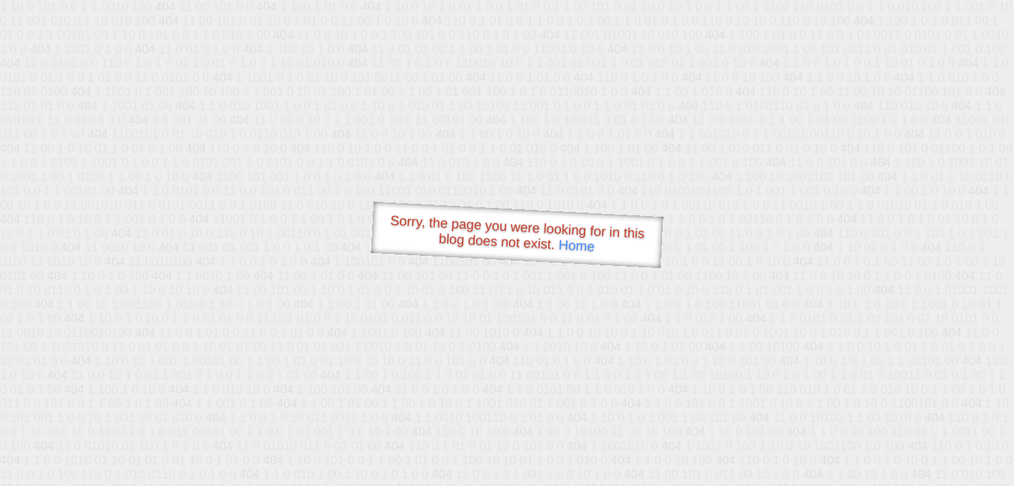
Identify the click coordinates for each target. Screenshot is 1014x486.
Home (576, 245)
